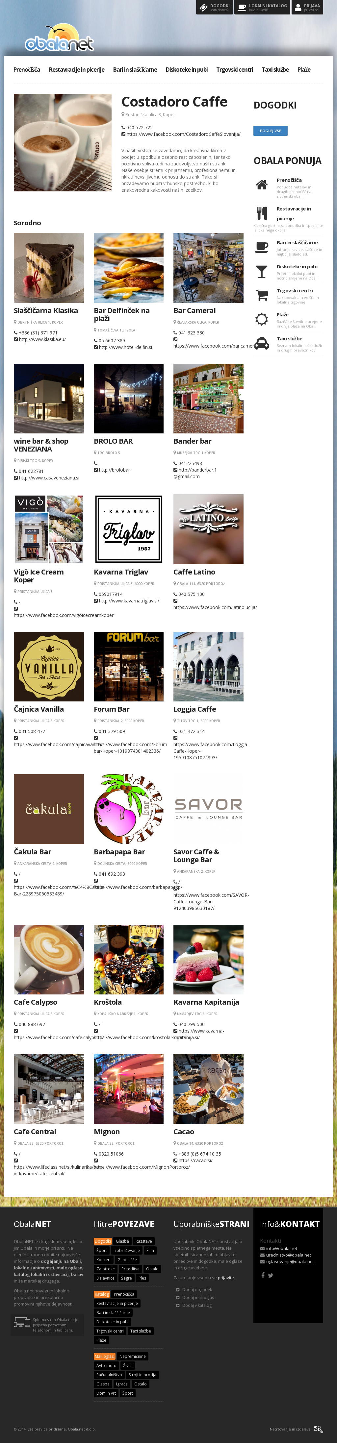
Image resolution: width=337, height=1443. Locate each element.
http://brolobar (114, 470)
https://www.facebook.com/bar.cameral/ (216, 346)
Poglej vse (270, 130)
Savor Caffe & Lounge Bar (196, 855)
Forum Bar (111, 709)
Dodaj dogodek (194, 1289)
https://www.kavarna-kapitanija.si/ (198, 1034)
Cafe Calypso (35, 1002)
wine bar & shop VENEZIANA (41, 444)
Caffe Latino (194, 571)
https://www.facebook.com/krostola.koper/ (139, 1037)
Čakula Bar (32, 851)
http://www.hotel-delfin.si (125, 347)
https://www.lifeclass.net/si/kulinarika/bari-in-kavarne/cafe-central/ (58, 1170)
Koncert (103, 1259)
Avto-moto (106, 1365)
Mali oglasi (105, 1356)
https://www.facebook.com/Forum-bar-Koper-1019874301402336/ (131, 747)
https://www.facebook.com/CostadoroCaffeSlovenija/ (184, 134)
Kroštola (108, 1002)
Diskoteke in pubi (187, 69)
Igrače (122, 1384)
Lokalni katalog (262, 8)
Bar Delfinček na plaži (122, 314)
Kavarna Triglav (121, 571)
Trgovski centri (234, 69)
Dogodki (214, 8)
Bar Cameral (194, 310)
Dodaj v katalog (194, 1305)
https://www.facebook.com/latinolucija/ (215, 607)
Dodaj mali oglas (195, 1297)
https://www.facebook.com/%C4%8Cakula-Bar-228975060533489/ (59, 890)
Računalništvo (109, 1375)
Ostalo (152, 1269)
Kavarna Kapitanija (206, 1002)
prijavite (226, 1278)
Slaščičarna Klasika (46, 310)
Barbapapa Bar (119, 851)
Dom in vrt (106, 1393)
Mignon (107, 1131)
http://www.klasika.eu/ (42, 339)
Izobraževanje (127, 1250)
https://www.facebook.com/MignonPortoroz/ (142, 1167)
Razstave (144, 1241)
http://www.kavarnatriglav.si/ (129, 601)
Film (150, 1250)
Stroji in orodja (142, 1375)
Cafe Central (35, 1131)
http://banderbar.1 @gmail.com (195, 473)
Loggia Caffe (194, 709)
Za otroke (105, 1269)
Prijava (307, 8)
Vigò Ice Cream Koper (39, 575)
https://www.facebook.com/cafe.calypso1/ (59, 1037)
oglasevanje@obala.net (290, 1261)
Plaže (303, 69)
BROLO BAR (113, 441)
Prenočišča (26, 69)
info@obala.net (281, 1248)
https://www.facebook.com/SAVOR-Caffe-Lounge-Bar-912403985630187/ (211, 901)
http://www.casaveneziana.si (49, 478)
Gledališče (127, 1259)
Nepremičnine (132, 1356)
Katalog (102, 1294)
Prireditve (130, 1269)
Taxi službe (275, 69)
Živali (128, 1365)
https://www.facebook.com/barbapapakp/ (138, 887)
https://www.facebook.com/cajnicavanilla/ (58, 744)
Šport (101, 1250)
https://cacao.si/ (196, 1160)
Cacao (183, 1131)
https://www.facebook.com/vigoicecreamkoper (64, 615)
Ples (142, 1278)
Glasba (122, 1241)
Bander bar (192, 441)
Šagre (126, 1278)
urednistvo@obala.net (288, 1255)
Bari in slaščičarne (135, 69)
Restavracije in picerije (76, 69)
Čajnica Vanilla (39, 709)
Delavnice (105, 1278)
